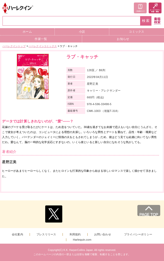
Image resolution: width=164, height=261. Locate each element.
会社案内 (17, 234)
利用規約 (75, 234)
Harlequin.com (82, 239)
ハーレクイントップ (14, 46)
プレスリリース (46, 234)
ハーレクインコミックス (43, 46)
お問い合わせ (102, 234)
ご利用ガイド (140, 8)
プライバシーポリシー (138, 234)
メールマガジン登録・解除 (155, 8)
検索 (146, 21)
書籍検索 (157, 20)
